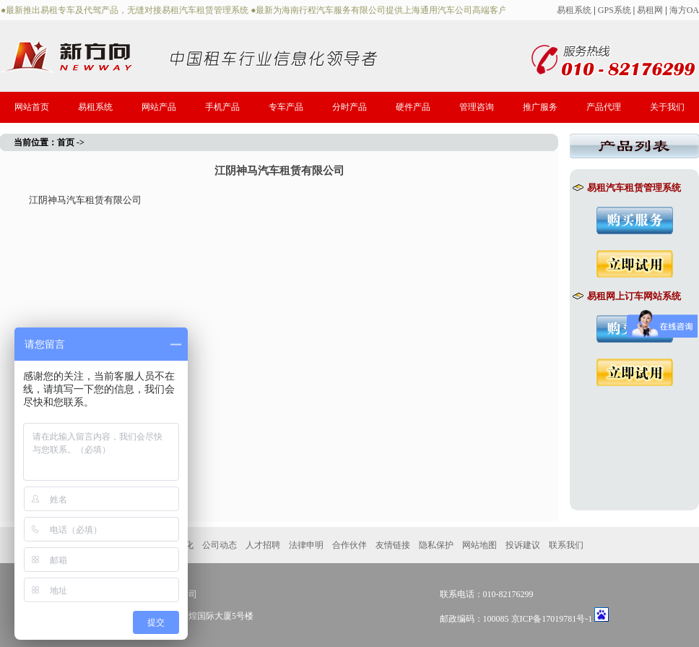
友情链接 (392, 545)
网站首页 (31, 107)
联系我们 (566, 545)
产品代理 (603, 107)
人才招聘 (263, 545)
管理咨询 (476, 107)
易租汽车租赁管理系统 (626, 187)
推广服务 (540, 107)
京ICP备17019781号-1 (552, 619)
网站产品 (159, 107)
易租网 (650, 10)
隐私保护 (436, 545)
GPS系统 (614, 10)
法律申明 (306, 545)
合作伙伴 (349, 545)
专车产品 (286, 107)
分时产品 (349, 107)
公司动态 (219, 545)
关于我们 (667, 107)
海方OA (684, 10)
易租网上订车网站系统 (626, 296)
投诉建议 (522, 545)
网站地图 (479, 545)
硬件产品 (413, 107)
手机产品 (222, 107)
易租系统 (574, 10)
